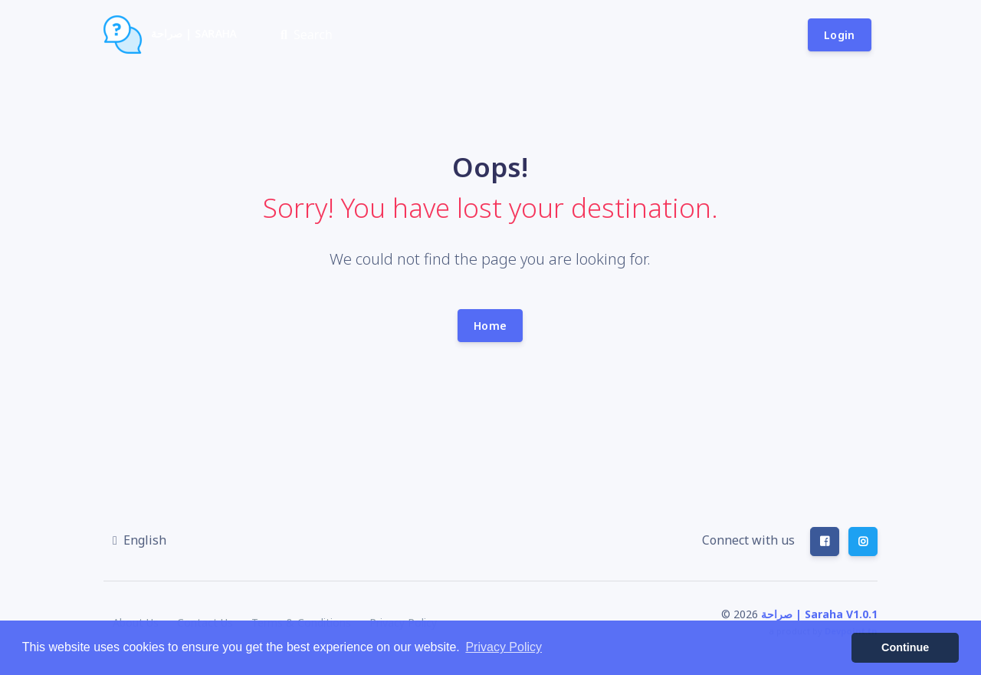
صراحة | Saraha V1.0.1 (819, 614)
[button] (139, 540)
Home (490, 325)
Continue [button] (905, 647)
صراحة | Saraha (170, 34)
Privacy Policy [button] (503, 647)
